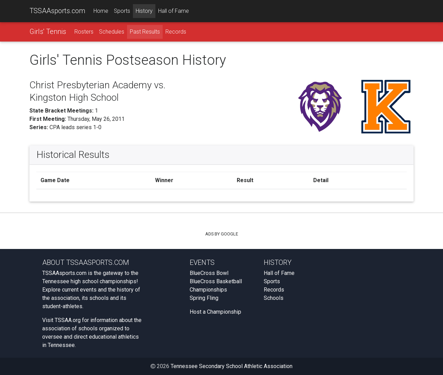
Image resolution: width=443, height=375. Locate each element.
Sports (122, 11)
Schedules (111, 31)
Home (100, 11)
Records (175, 31)
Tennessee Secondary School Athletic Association (231, 366)
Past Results (145, 31)
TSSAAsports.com (57, 11)
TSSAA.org (68, 320)
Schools (273, 298)
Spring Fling (204, 298)
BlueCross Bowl (209, 273)
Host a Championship (215, 312)
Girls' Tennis (47, 31)
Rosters (83, 31)
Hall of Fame (173, 11)
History (144, 11)
